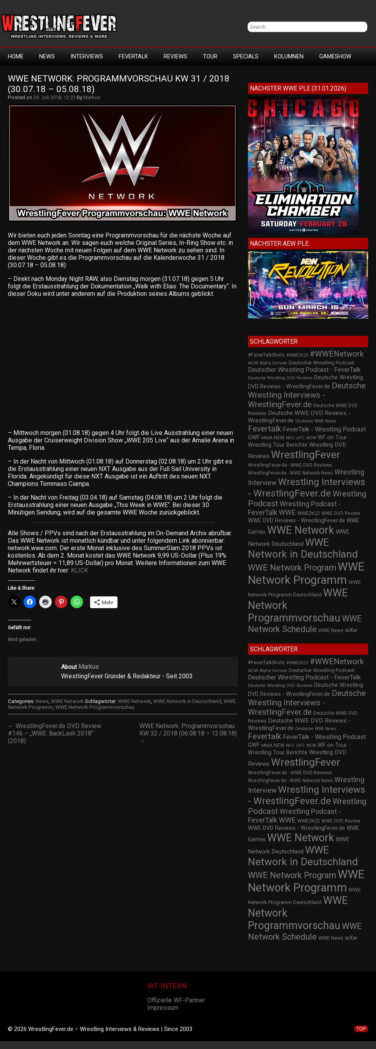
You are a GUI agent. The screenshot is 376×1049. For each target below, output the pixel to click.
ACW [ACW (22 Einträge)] (253, 363)
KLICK (79, 570)
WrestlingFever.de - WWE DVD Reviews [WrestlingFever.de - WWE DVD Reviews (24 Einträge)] (290, 465)
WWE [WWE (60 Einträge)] (287, 512)
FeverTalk (133, 56)
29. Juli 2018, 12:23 (54, 97)
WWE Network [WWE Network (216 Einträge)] (300, 530)
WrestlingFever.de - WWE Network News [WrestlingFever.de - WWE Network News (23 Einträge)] (290, 473)
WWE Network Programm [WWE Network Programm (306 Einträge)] (306, 573)
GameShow (335, 56)
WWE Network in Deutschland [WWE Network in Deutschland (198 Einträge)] (303, 548)
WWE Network (67, 701)
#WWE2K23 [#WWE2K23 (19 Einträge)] (297, 355)
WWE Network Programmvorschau (94, 707)
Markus (91, 97)
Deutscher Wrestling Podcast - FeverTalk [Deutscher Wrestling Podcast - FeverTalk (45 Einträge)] (304, 369)
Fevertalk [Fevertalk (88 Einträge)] (264, 428)
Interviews (86, 56)
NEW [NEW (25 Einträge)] (279, 437)
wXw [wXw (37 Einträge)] (351, 630)
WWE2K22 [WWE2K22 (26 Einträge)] (308, 513)
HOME (16, 56)
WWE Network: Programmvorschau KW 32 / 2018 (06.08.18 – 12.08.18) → (188, 733)
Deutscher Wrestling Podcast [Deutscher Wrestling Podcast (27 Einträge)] (321, 363)
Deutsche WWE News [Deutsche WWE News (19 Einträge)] (315, 421)
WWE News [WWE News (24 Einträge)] (330, 630)
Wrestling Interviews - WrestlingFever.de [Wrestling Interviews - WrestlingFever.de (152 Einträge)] (306, 487)
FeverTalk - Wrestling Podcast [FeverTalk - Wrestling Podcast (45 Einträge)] (324, 429)
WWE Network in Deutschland (187, 701)
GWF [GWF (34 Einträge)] (254, 437)
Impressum (163, 1007)
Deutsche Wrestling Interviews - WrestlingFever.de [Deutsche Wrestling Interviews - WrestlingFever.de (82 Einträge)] (307, 395)
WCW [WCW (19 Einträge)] (311, 437)
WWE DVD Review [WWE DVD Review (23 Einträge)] (341, 513)
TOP (361, 1029)
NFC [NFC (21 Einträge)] (290, 437)
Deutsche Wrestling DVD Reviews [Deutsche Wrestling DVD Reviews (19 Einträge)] (280, 377)
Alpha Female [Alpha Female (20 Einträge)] (273, 363)
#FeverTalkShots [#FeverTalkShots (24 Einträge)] (266, 355)
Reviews (175, 56)
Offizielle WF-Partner (176, 1000)
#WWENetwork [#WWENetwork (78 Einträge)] (337, 354)
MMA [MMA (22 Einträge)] (266, 437)
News (47, 56)
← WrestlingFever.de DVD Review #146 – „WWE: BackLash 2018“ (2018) (54, 733)
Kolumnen (289, 56)
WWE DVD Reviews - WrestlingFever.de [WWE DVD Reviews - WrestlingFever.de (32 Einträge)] (296, 520)
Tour (210, 56)
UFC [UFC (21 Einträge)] (300, 437)
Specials (245, 56)
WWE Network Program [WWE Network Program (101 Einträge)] (292, 568)
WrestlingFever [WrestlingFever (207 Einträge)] (305, 454)
